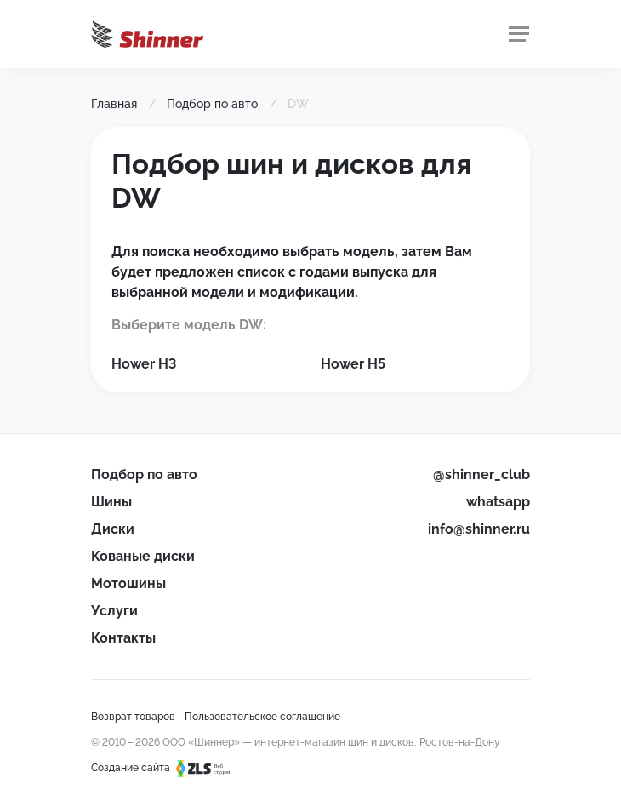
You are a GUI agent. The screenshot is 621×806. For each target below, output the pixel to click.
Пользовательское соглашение (262, 717)
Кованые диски (143, 556)
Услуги (114, 611)
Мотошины (128, 583)
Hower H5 (353, 364)
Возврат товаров (133, 717)
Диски (112, 529)
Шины (111, 502)
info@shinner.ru (479, 529)
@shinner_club (481, 474)
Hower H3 (143, 364)
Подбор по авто (144, 474)
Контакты (123, 638)
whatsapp (498, 502)
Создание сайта (168, 768)
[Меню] (519, 34)
